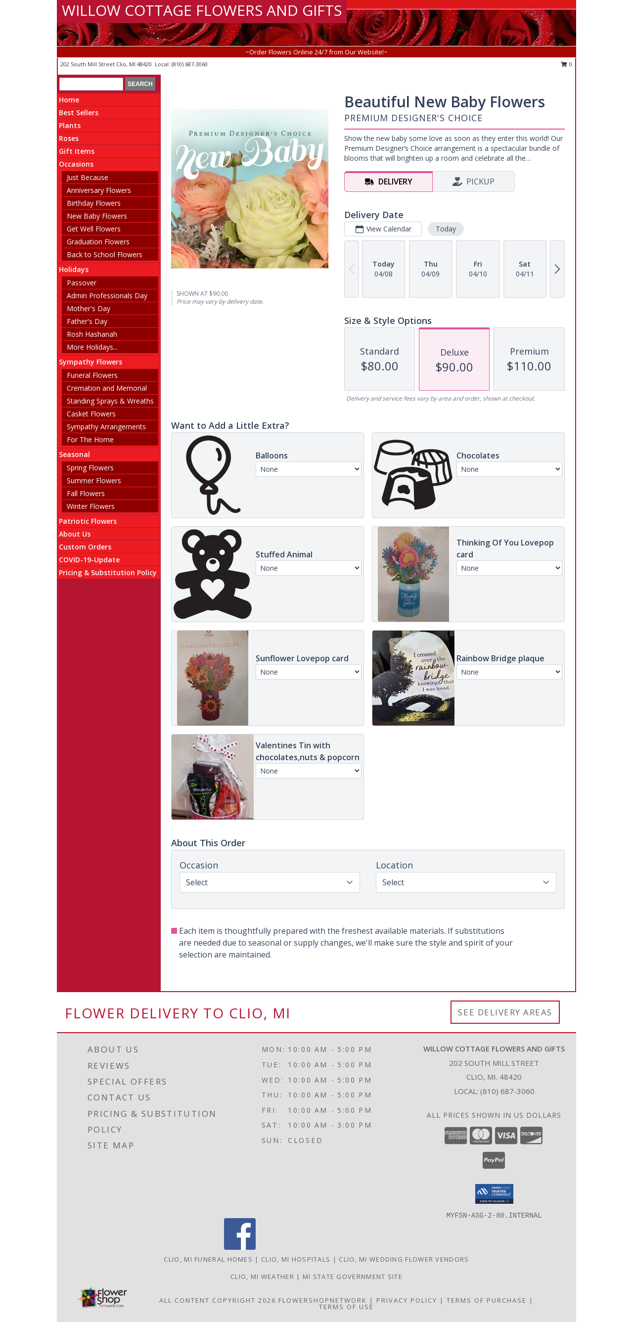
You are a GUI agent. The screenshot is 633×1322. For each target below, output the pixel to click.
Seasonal (74, 454)
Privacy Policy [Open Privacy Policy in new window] (406, 1300)
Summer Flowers (94, 480)
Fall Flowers (86, 493)
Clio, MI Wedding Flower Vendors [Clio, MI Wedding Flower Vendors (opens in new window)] (404, 1259)
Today (446, 228)
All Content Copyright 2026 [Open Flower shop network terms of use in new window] (217, 1300)
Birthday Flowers (94, 203)
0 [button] (566, 64)
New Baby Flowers (97, 216)
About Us (74, 534)
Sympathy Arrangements (106, 426)
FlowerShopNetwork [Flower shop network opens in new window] (322, 1300)
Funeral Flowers (92, 375)
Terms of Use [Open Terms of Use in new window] (346, 1306)
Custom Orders (85, 546)
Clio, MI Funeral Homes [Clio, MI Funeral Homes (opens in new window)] (208, 1259)
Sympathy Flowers (90, 361)
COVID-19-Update (89, 559)
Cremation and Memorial (107, 388)
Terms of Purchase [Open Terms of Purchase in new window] (487, 1300)
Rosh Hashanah (92, 334)
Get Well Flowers (94, 228)
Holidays (74, 269)
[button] (494, 1194)
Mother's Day (88, 308)
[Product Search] (91, 84)
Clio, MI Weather (262, 1276)
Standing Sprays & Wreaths (110, 401)
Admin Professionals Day (107, 295)
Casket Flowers (91, 413)
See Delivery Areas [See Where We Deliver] (505, 1012)
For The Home (90, 439)
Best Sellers (78, 112)
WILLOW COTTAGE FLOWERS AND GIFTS (202, 10)
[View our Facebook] (240, 1247)
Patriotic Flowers (88, 521)
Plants (70, 125)
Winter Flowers (91, 506)
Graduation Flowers (98, 241)
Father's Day (87, 321)
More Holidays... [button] (92, 347)
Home (69, 99)
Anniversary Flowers (99, 190)
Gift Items (76, 151)
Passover (81, 282)
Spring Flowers (90, 467)
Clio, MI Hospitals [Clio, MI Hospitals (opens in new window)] (295, 1259)
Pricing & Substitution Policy (108, 572)
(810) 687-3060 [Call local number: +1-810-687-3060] (190, 64)
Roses (69, 138)
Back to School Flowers (104, 254)
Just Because (87, 177)
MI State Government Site (353, 1276)
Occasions (76, 164)
